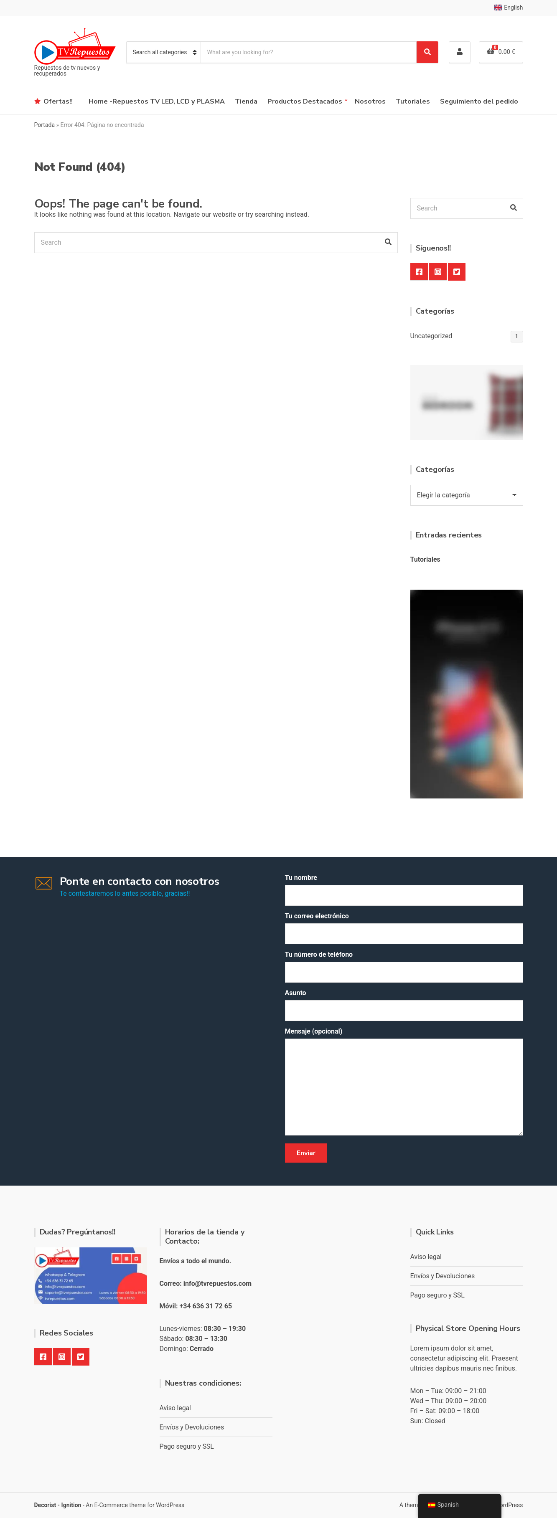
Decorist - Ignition (57, 1505)
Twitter (456, 272)
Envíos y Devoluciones (192, 1427)
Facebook (419, 272)
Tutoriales (413, 101)
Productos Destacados (304, 101)
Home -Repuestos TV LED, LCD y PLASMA (157, 101)
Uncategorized (431, 336)
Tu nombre (404, 890)
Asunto (404, 1005)
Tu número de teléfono (404, 966)
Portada (44, 125)
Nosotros (370, 101)
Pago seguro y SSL (187, 1446)
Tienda (246, 101)
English (508, 7)
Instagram (438, 272)
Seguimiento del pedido (479, 101)
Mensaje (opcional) (404, 1082)
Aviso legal (175, 1408)
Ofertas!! (58, 101)
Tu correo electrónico (404, 928)
